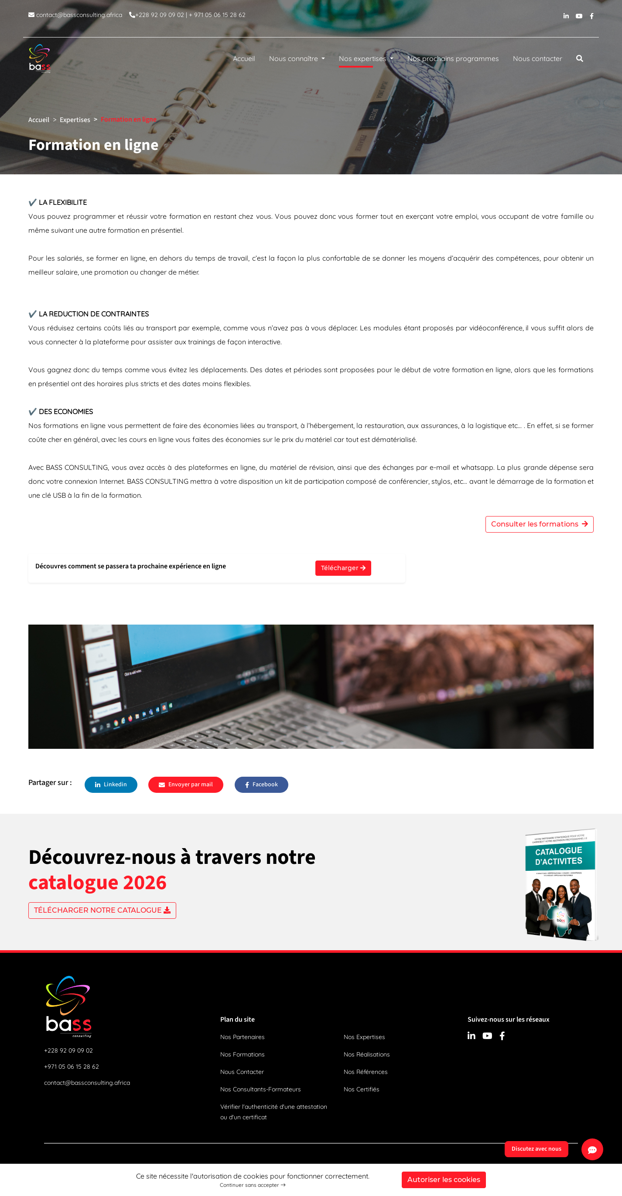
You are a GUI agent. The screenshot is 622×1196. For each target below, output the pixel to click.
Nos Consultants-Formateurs (260, 1089)
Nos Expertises (364, 1037)
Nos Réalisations (367, 1054)
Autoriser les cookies (443, 1180)
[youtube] (579, 18)
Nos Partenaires (242, 1037)
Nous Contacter (242, 1072)
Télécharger (343, 568)
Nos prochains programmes (453, 58)
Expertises (75, 120)
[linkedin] (566, 18)
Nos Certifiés (361, 1089)
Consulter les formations (539, 524)
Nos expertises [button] (363, 60)
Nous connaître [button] (294, 58)
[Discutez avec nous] (592, 1149)
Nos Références (366, 1072)
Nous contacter (537, 58)
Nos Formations (242, 1054)
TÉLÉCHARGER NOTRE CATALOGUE (102, 910)
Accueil (244, 58)
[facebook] (592, 18)
